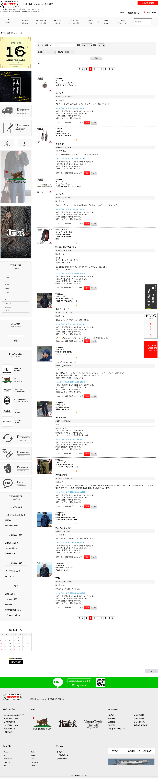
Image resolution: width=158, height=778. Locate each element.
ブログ (59, 752)
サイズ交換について (11, 725)
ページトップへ (152, 671)
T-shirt (6, 752)
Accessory (34, 762)
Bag (5, 765)
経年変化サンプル (63, 759)
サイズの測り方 (9, 722)
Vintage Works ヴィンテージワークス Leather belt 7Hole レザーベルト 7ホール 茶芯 (63, 234)
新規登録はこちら (133, 13)
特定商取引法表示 (140, 725)
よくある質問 (139, 715)
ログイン (111, 715)
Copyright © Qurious (79, 775)
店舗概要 (111, 722)
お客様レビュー (9, 732)
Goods (33, 765)
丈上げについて (9, 729)
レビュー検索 (43, 45)
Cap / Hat (7, 762)
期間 (79, 45)
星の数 (40, 52)
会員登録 (131, 751)
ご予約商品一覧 (62, 755)
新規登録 (111, 718)
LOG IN (121, 13)
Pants (33, 755)
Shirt (5, 755)
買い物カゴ (147, 751)
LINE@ (115, 751)
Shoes (33, 759)
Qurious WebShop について (14, 715)
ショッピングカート (141, 722)
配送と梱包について (11, 718)
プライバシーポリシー (116, 729)
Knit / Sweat (8, 759)
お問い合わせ (139, 718)
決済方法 (111, 725)
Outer (33, 752)
